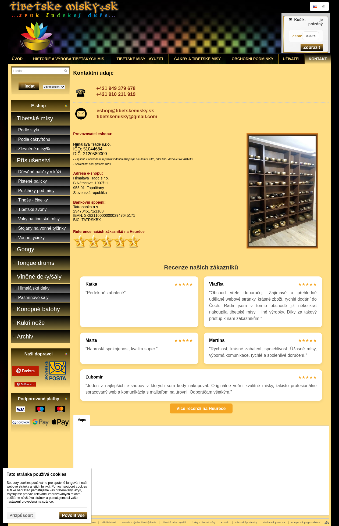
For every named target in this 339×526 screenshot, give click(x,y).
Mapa (81, 420)
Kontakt (225, 522)
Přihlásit (106, 522)
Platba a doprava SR (274, 522)
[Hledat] (65, 70)
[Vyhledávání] (40, 70)
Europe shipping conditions (305, 522)
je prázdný (315, 21)
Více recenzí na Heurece (201, 408)
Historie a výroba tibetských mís (139, 522)
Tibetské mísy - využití (174, 522)
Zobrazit (311, 47)
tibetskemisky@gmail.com (127, 116)
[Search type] (54, 87)
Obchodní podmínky (246, 522)
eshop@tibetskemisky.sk (125, 110)
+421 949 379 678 (115, 88)
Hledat (29, 86)
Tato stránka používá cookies (36, 474)
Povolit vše (73, 515)
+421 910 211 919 (115, 94)
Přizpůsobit (21, 515)
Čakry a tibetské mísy (203, 522)
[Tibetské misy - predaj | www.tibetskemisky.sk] (130, 26)
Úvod (113, 522)
